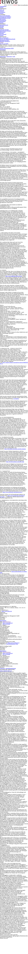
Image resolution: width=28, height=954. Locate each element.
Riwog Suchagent (4, 37)
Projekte (2, 26)
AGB (14, 56)
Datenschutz (3, 56)
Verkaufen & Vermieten (5, 16)
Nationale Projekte (4, 29)
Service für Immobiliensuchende (7, 39)
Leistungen (2, 12)
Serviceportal (3, 34)
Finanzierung (3, 20)
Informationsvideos (4, 40)
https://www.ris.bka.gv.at (13, 642)
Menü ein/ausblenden (23, 5)
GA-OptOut (16, 398)
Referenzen (2, 32)
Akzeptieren (3, 49)
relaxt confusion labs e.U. (6, 670)
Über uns (2, 9)
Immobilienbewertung (5, 18)
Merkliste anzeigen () (5, 41)
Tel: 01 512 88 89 (4, 43)
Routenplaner (3, 620)
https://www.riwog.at (8, 623)
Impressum (9, 56)
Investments (3, 19)
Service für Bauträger (5, 15)
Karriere (2, 11)
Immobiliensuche (4, 25)
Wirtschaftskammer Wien (12, 644)
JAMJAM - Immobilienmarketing (8, 668)
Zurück (1, 7)
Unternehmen (3, 6)
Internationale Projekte (5, 30)
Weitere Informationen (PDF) (7, 48)
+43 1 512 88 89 (6, 624)
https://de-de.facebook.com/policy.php (15, 461)
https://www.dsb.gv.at (7, 611)
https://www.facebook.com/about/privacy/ (12, 492)
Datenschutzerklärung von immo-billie (13, 572)
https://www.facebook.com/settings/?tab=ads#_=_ (12, 496)
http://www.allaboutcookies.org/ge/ (14, 276)
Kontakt (2, 33)
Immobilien (2, 21)
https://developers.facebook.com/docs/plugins (15, 449)
